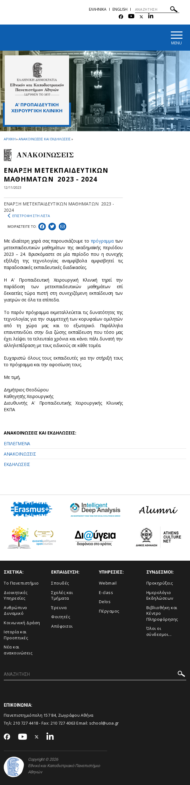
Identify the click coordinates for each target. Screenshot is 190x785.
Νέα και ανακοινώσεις (18, 650)
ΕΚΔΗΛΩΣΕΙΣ (17, 464)
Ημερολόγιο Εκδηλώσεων (159, 595)
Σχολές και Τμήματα (62, 595)
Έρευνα (59, 607)
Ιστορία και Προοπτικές (16, 635)
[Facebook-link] (121, 17)
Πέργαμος (109, 611)
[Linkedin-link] (150, 17)
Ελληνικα (97, 9)
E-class (106, 592)
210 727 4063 (63, 723)
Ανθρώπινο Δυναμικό (15, 610)
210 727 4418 (25, 723)
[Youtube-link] (131, 17)
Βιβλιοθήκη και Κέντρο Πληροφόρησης (162, 613)
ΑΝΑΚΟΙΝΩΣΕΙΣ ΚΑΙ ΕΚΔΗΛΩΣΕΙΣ (44, 139)
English (120, 9)
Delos (105, 601)
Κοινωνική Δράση (22, 622)
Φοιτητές (60, 617)
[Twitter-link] (141, 17)
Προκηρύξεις (159, 583)
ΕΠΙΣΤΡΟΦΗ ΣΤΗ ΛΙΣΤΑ (29, 216)
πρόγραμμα (102, 241)
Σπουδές (60, 583)
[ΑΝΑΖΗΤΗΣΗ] (157, 9)
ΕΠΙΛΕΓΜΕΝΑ (17, 443)
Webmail (108, 583)
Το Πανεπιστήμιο (21, 583)
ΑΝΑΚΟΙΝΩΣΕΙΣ (20, 454)
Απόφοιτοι (62, 626)
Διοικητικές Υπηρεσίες (16, 595)
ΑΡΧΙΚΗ (9, 139)
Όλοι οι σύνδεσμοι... (159, 631)
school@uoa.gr (104, 723)
